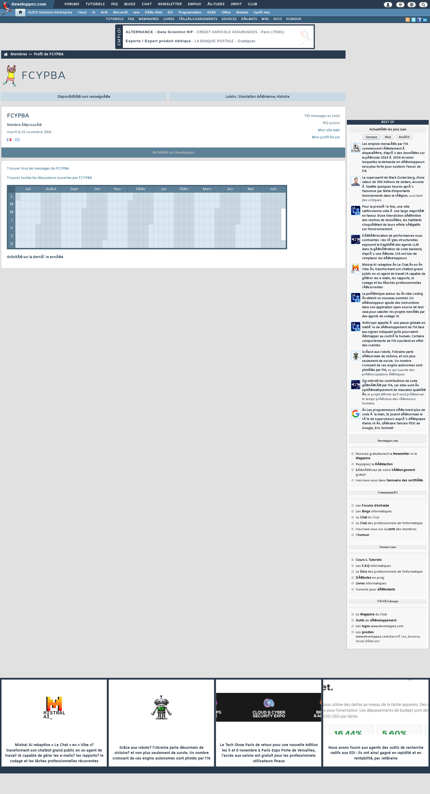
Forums (72, 4)
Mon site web (329, 130)
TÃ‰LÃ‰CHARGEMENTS (198, 19)
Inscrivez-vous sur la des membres (386, 529)
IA (93, 13)
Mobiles (242, 13)
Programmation (190, 13)
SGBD (211, 13)
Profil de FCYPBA (48, 54)
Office (226, 13)
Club (252, 4)
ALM (104, 13)
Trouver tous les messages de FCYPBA (38, 169)
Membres (18, 54)
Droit (236, 4)
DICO (277, 19)
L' (362, 535)
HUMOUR (293, 19)
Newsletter (169, 4)
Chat (146, 4)
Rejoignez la (374, 464)
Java (136, 13)
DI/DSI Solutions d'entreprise (50, 13)
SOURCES (229, 19)
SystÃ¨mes (262, 13)
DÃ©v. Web (153, 13)
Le (361, 517)
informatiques (371, 583)
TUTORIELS (114, 19)
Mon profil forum (326, 137)
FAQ (114, 4)
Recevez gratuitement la (383, 454)
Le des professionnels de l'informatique (389, 523)
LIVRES (168, 19)
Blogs (130, 4)
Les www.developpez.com (379, 626)
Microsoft (120, 13)
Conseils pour (375, 590)
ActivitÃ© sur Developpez (173, 153)
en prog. (370, 578)
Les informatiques (374, 511)
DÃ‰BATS (249, 19)
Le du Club (371, 614)
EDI (170, 13)
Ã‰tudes (216, 4)
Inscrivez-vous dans (389, 480)
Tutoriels (95, 4)
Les (372, 506)
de (376, 620)
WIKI (265, 19)
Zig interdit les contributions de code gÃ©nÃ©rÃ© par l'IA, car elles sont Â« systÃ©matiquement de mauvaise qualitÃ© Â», (394, 392)
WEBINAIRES (148, 19)
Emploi (194, 4)
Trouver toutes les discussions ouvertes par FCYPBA (49, 178)
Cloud (82, 13)
